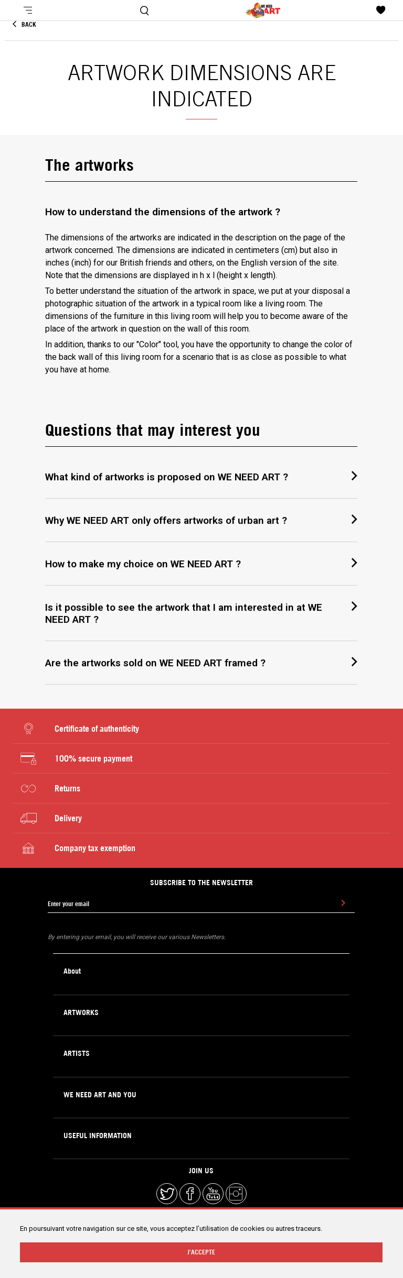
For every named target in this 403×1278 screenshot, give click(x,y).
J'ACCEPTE (202, 1252)
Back (24, 24)
